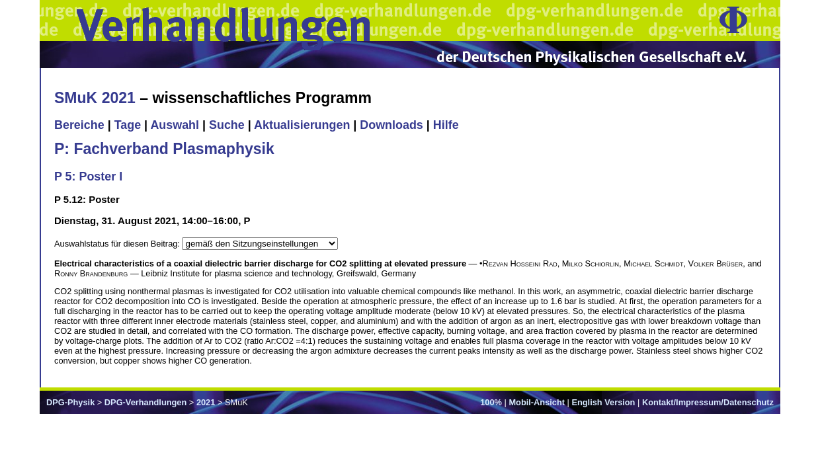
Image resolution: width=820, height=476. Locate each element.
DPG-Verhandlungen (145, 402)
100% (491, 402)
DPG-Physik (70, 402)
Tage (127, 125)
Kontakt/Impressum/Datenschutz (708, 402)
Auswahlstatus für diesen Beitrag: (118, 244)
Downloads (391, 125)
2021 (205, 402)
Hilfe (446, 125)
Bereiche (79, 125)
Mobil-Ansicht (537, 402)
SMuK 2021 (95, 97)
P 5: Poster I (88, 176)
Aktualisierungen (302, 125)
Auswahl (174, 125)
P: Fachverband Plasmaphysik (164, 148)
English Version (603, 402)
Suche (227, 125)
